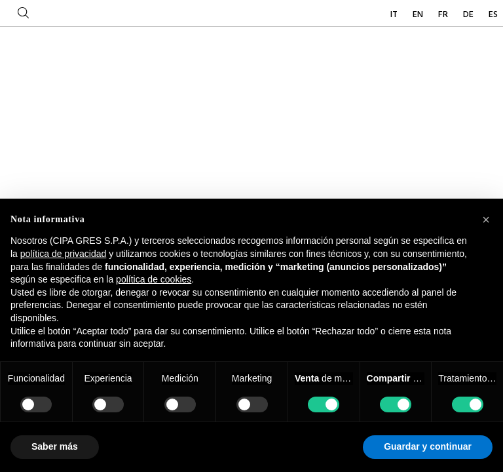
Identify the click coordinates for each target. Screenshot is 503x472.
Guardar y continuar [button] (428, 446)
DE (469, 14)
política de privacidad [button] (63, 253)
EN (419, 14)
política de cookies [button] (153, 279)
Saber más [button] (54, 446)
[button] (485, 219)
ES (493, 14)
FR (444, 14)
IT (395, 14)
